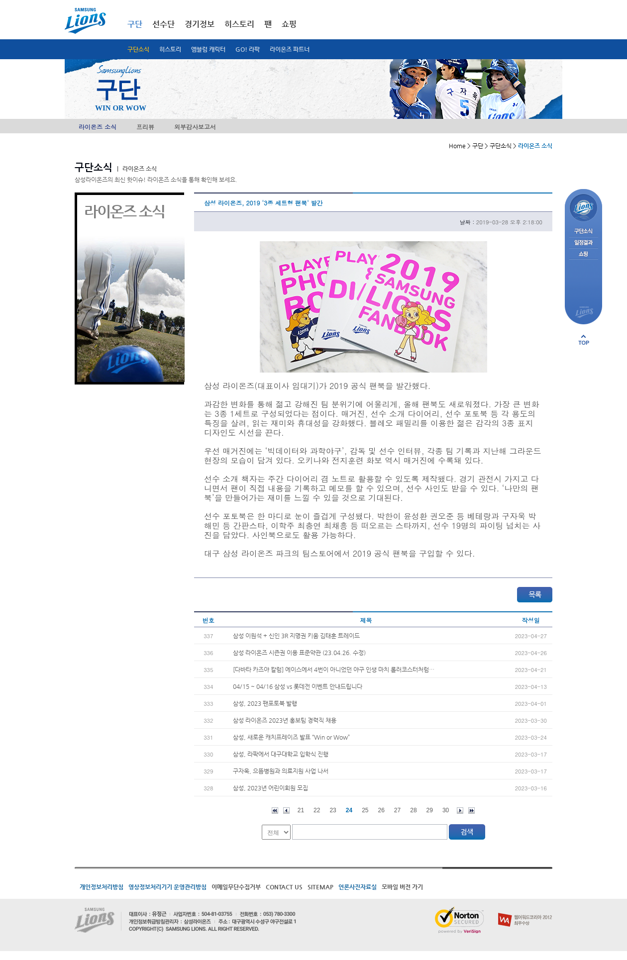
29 (429, 810)
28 (413, 810)
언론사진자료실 (357, 886)
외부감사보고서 (195, 126)
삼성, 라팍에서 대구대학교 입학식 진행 (280, 754)
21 (301, 810)
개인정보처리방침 (101, 886)
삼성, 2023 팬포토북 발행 (265, 703)
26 (381, 810)
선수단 (163, 24)
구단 (134, 24)
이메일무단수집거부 (236, 886)
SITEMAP (320, 886)
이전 (286, 810)
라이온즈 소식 (97, 126)
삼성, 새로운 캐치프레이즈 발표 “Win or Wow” (291, 737)
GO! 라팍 (247, 49)
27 (397, 810)
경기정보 (199, 24)
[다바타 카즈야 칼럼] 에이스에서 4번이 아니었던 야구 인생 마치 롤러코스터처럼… (333, 669)
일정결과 (583, 243)
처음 (275, 810)
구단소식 (138, 49)
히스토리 (170, 49)
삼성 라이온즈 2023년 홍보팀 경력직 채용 (284, 720)
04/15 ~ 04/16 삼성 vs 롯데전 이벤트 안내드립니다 (297, 686)
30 (445, 810)
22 (317, 810)
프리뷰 (145, 126)
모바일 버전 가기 (402, 886)
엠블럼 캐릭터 (208, 49)
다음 (460, 810)
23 (332, 810)
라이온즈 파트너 (290, 49)
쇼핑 (289, 24)
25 (365, 810)
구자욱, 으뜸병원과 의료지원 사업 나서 (280, 771)
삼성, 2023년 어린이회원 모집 (270, 787)
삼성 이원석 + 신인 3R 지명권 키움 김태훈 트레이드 (296, 635)
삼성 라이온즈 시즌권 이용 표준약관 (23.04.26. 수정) (299, 652)
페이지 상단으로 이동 (583, 340)
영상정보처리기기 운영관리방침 (167, 886)
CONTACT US (284, 886)
